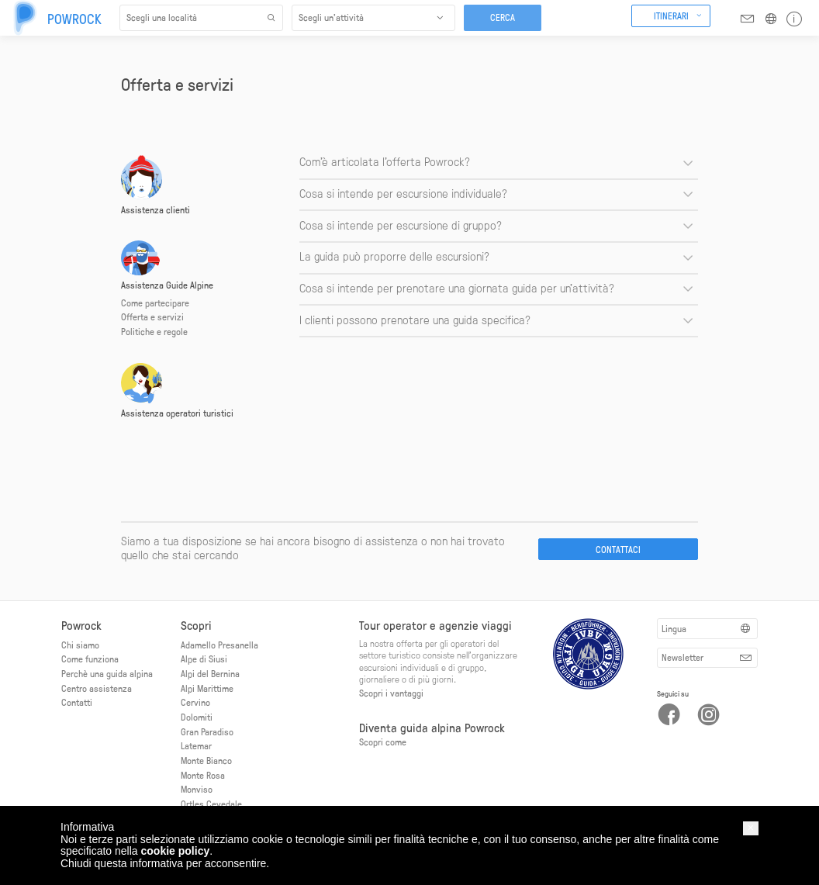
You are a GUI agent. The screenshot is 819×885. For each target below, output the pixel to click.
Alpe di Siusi (204, 658)
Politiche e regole (154, 331)
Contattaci (618, 549)
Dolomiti (197, 716)
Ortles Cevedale (211, 803)
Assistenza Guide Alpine (167, 284)
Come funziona (90, 658)
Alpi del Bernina (210, 673)
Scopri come (382, 741)
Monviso (197, 789)
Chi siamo (80, 644)
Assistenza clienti (155, 209)
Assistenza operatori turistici (177, 412)
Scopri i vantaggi (391, 692)
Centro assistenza (96, 688)
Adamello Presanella (219, 644)
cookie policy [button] (175, 851)
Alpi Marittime (207, 688)
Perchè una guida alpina (107, 673)
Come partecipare (155, 302)
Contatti (76, 702)
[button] (751, 828)
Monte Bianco (206, 760)
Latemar (196, 745)
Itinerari (671, 15)
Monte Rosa (203, 775)
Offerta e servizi (152, 316)
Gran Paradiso (207, 731)
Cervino (195, 702)
